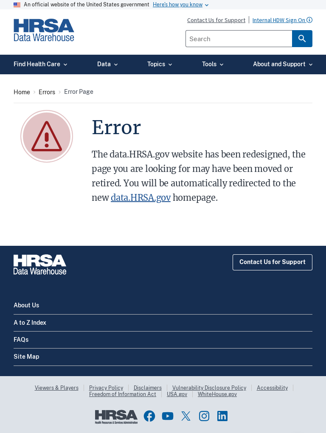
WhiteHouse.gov (217, 394)
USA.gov (177, 394)
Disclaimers (148, 388)
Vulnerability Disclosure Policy (209, 388)
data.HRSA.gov (141, 197)
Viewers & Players (57, 388)
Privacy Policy (106, 388)
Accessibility (272, 388)
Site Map (26, 356)
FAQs (21, 339)
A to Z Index (30, 322)
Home (22, 92)
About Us (26, 305)
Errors (47, 92)
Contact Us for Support (272, 262)
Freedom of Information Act (122, 394)
